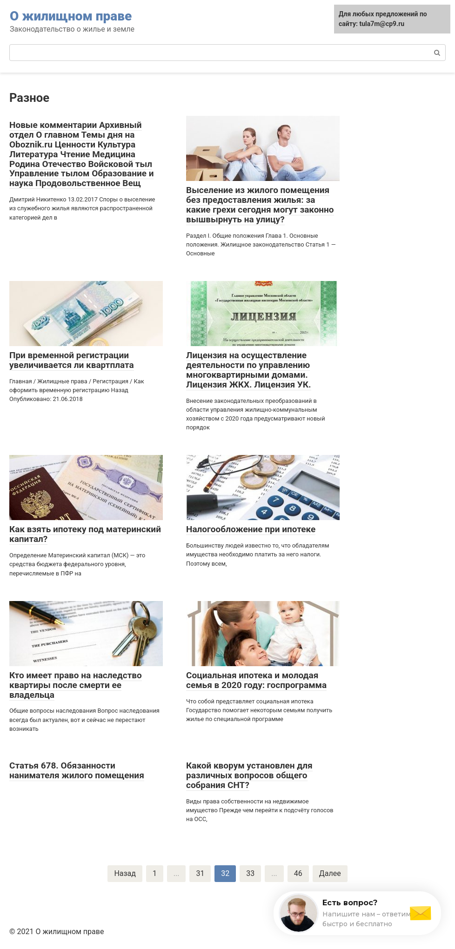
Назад (125, 873)
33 (250, 873)
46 (298, 873)
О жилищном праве (71, 16)
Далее (330, 873)
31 (200, 873)
